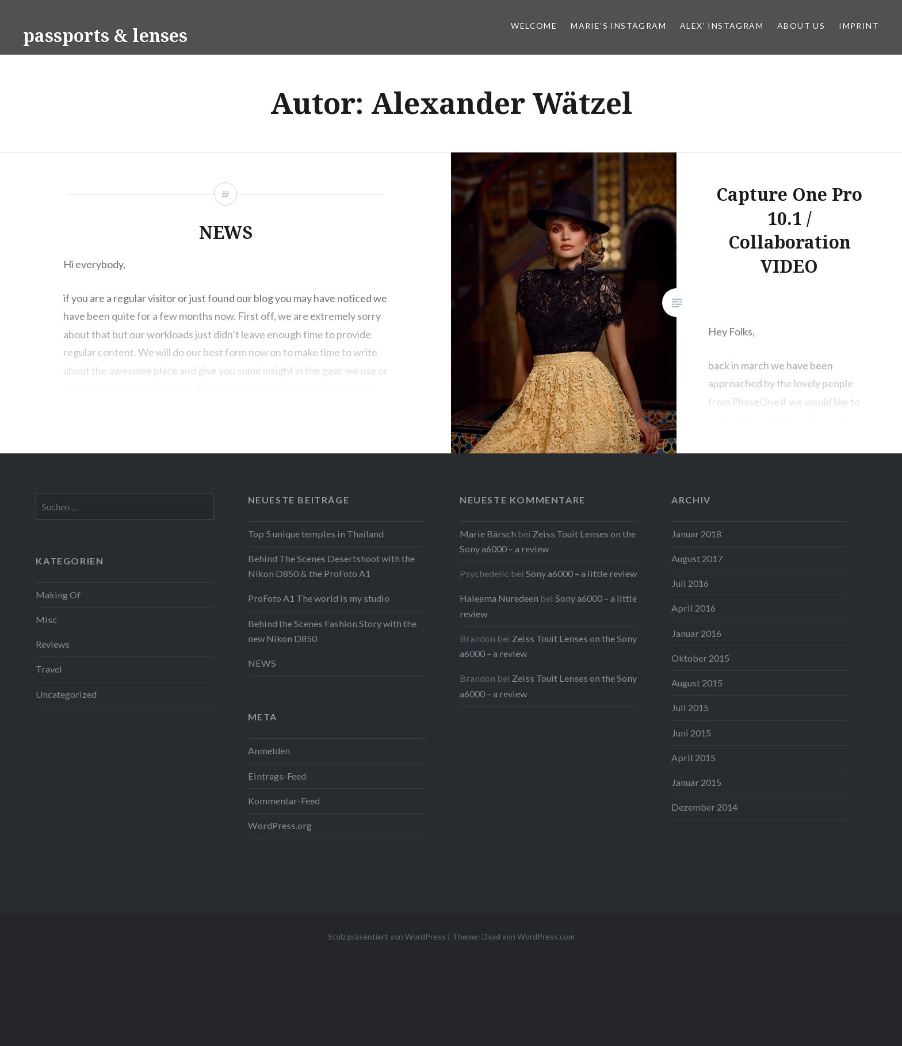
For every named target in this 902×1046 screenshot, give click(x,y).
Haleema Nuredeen (499, 598)
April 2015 (693, 757)
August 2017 (697, 558)
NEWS (262, 663)
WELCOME (534, 25)
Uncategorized (66, 694)
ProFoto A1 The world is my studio (318, 598)
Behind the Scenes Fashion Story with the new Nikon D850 (332, 631)
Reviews (53, 644)
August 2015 (697, 682)
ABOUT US (801, 25)
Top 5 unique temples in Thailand (316, 533)
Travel (49, 668)
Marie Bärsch (488, 533)
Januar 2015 (696, 782)
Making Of (58, 594)
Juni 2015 (691, 732)
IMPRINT (859, 25)
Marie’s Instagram (618, 25)
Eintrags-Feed (277, 775)
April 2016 (693, 607)
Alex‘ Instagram (721, 25)
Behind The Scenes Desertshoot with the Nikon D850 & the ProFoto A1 (331, 566)
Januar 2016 (696, 633)
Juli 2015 (690, 707)
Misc (46, 619)
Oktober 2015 (700, 657)
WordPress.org (280, 825)
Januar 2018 (696, 533)
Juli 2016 (690, 583)
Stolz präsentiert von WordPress (387, 936)
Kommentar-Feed (284, 800)
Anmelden (269, 750)
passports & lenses (105, 35)
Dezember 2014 (704, 806)
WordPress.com (546, 936)
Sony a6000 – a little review (581, 573)
